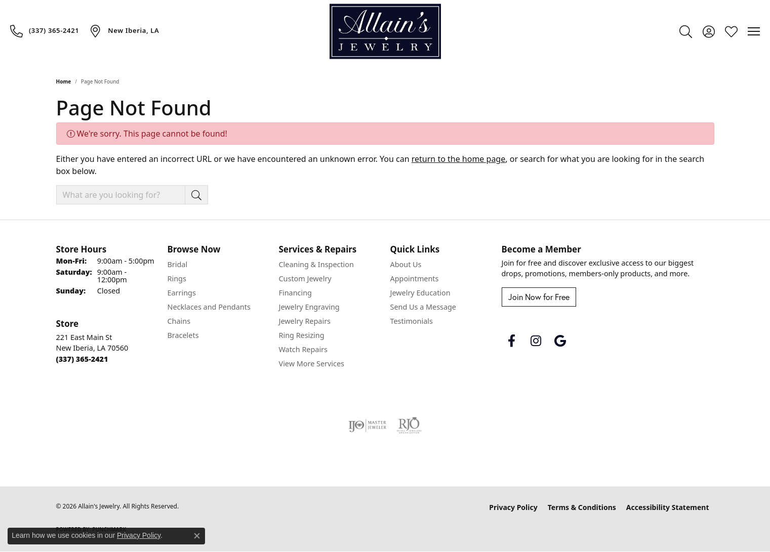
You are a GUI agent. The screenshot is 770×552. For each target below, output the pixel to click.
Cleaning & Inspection (316, 264)
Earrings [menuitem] (182, 293)
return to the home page (459, 158)
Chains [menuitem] (179, 321)
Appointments (414, 278)
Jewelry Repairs (305, 321)
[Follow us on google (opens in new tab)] (560, 341)
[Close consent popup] (197, 536)
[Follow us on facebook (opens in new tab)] (512, 341)
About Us (406, 264)
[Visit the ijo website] (367, 425)
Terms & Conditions (582, 507)
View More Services (311, 363)
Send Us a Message (423, 307)
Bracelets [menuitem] (183, 335)
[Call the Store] (82, 359)
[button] (685, 31)
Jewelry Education (420, 293)
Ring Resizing (302, 335)
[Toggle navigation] (754, 31)
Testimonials (411, 321)
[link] (44, 31)
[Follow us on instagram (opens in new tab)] (536, 341)
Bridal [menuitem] (178, 264)
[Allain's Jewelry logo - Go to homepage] (385, 31)
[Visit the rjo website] (409, 425)
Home (63, 81)
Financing (295, 293)
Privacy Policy (513, 507)
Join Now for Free (539, 296)
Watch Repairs (303, 349)
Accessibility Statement (667, 507)
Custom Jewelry (305, 278)
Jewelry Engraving (309, 307)
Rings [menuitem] (177, 278)
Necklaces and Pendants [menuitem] (209, 307)
